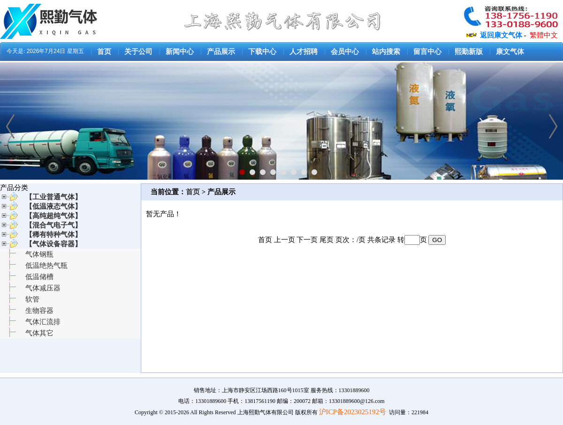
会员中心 (345, 51)
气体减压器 (43, 288)
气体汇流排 (43, 322)
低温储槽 (39, 277)
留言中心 (427, 51)
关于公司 (138, 51)
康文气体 (510, 51)
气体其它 (39, 333)
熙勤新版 (469, 51)
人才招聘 (303, 51)
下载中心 (262, 51)
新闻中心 (180, 51)
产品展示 (221, 51)
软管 (32, 299)
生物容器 (39, 310)
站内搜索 (386, 51)
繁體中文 (544, 35)
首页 (104, 51)
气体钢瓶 (39, 254)
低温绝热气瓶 (46, 265)
